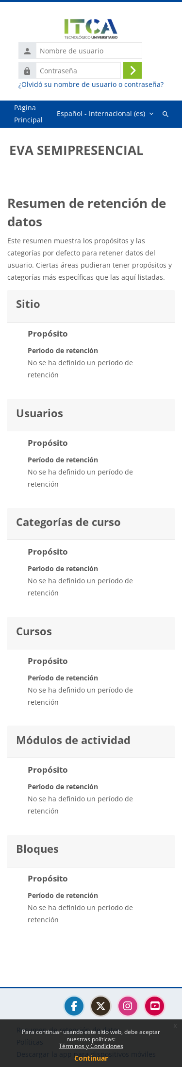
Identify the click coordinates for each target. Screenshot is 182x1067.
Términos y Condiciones (91, 1046)
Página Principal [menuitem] (28, 113)
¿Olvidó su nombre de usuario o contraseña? (91, 84)
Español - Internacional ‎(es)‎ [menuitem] (101, 113)
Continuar (91, 1058)
